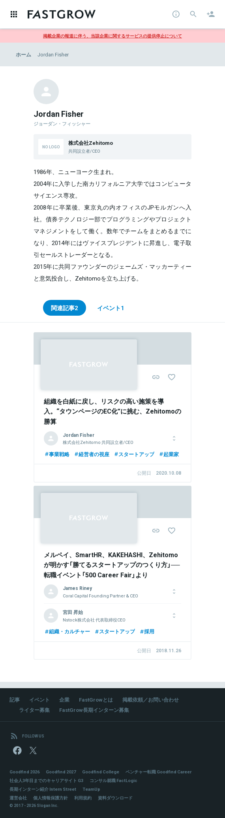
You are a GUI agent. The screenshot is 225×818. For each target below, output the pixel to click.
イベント (39, 699)
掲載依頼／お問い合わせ (150, 699)
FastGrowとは (96, 699)
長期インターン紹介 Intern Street (42, 789)
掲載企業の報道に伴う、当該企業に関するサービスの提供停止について (112, 35)
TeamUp (91, 789)
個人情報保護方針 (50, 797)
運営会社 (18, 797)
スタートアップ (133, 454)
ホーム (23, 54)
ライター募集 (34, 709)
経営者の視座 (91, 454)
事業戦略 (56, 454)
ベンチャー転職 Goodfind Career (158, 771)
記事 (14, 699)
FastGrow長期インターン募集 (94, 709)
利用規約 (83, 797)
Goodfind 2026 (24, 771)
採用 (146, 631)
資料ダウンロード (115, 797)
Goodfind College (100, 771)
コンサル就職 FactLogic (113, 780)
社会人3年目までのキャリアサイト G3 (46, 780)
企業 (64, 699)
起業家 (168, 454)
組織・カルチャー (67, 631)
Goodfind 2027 (61, 771)
